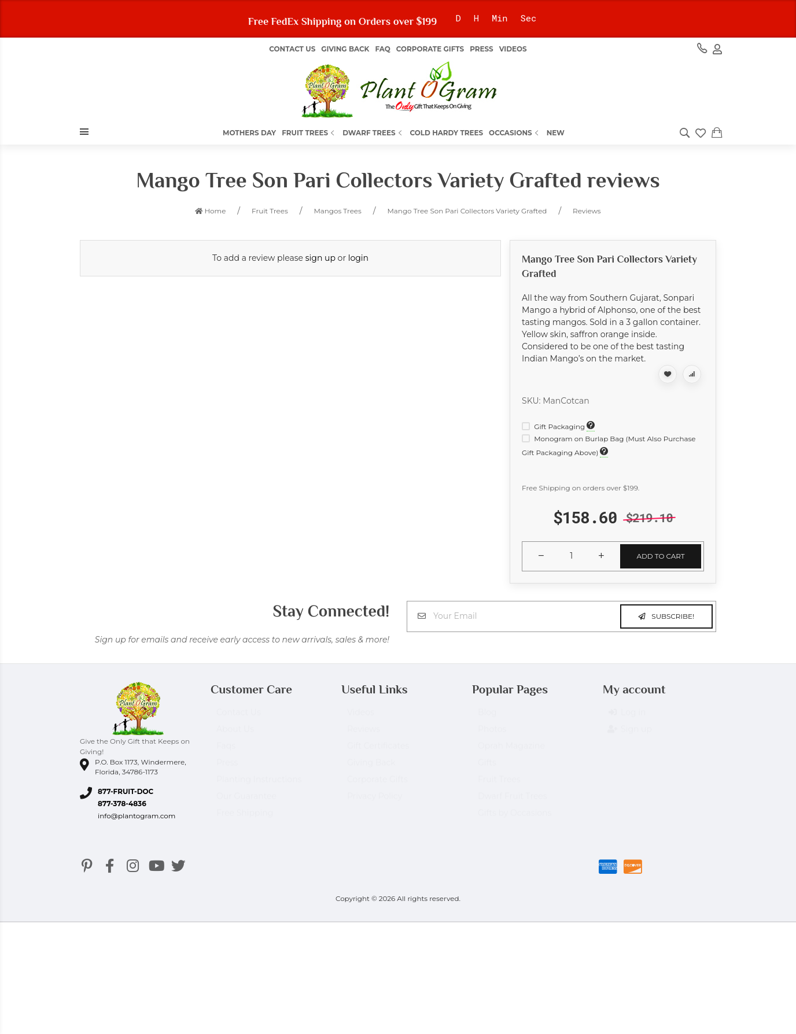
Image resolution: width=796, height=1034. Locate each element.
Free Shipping (244, 818)
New (556, 132)
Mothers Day (249, 132)
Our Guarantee (246, 801)
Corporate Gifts (430, 49)
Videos (513, 49)
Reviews (363, 734)
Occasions (515, 132)
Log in (627, 718)
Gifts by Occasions (514, 818)
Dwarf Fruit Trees (512, 801)
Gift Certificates (378, 751)
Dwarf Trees (373, 132)
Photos (492, 734)
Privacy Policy (374, 801)
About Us (235, 734)
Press (481, 49)
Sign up (630, 735)
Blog (487, 717)
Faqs (225, 751)
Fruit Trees (309, 132)
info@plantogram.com (136, 815)
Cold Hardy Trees (447, 132)
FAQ (382, 49)
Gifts (487, 768)
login (358, 258)
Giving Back (345, 49)
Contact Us (292, 49)
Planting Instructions (258, 785)
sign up (320, 258)
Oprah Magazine (511, 751)
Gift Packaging (554, 426)
